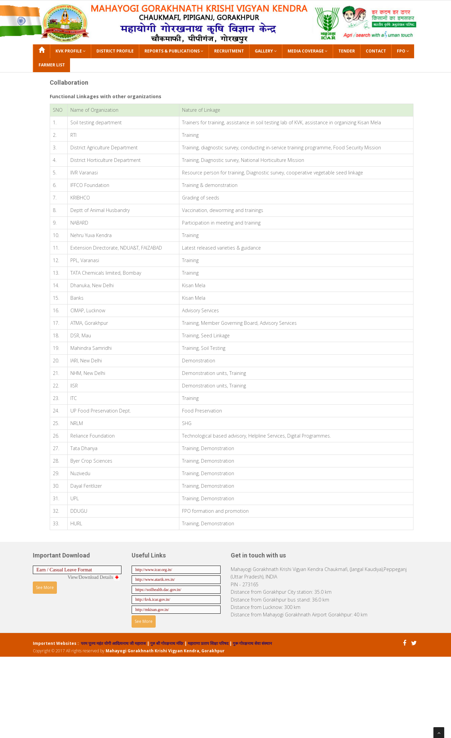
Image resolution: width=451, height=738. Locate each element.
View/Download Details (93, 577)
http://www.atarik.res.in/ (155, 579)
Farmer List (52, 65)
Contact (376, 51)
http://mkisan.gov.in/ (152, 609)
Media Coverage (308, 51)
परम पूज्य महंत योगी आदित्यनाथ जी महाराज (114, 643)
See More (45, 587)
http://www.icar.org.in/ (153, 569)
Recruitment (229, 51)
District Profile (115, 51)
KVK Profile (70, 51)
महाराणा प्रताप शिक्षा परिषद (207, 643)
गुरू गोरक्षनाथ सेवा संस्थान (252, 643)
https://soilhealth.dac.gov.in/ (158, 589)
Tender (346, 51)
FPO (403, 51)
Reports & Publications (173, 51)
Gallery (266, 51)
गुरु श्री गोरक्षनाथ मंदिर (166, 643)
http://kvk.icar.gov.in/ (152, 599)
